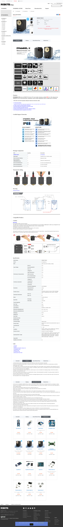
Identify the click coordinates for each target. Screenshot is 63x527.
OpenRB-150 (18, 469)
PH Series (3, 32)
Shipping (27, 40)
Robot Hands (36, 517)
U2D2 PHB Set (40, 428)
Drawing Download (16, 190)
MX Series (3, 44)
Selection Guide (16, 350)
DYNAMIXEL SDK (17, 351)
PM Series (3, 34)
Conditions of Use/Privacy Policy (16, 504)
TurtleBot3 (35, 516)
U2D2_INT (29, 428)
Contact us (7, 504)
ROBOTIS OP (36, 518)
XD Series (3, 24)
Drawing (15, 346)
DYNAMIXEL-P (4, 31)
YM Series (3, 19)
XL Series (3, 29)
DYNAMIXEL (4, 8)
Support (47, 8)
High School (47, 519)
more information (41, 522)
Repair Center (57, 524)
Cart (55, 3)
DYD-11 (3, 37)
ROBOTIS (5, 508)
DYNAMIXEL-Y (4, 18)
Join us (52, 3)
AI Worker (35, 512)
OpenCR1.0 (41, 469)
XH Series (3, 25)
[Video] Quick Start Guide (18, 352)
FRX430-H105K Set (52, 469)
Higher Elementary (47, 520)
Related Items (45, 40)
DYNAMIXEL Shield (52, 428)
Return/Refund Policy (36, 40)
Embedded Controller (48, 512)
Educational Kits (38, 8)
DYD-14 (3, 38)
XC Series (3, 28)
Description (18, 40)
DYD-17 (3, 39)
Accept (31, 524)
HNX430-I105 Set (40, 490)
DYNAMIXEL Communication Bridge (52, 449)
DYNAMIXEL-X (4, 21)
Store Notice (56, 519)
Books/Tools (47, 516)
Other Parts (46, 515)
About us (2, 504)
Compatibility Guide (17, 349)
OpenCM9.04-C (18, 428)
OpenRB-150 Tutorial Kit (29, 469)
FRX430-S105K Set (18, 490)
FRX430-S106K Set (30, 490)
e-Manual (15, 345)
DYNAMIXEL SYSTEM (17, 8)
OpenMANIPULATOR (37, 515)
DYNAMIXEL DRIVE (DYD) (6, 35)
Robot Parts (28, 8)
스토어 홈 (13, 11)
